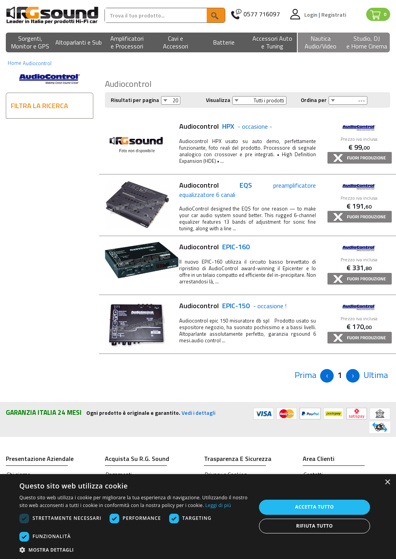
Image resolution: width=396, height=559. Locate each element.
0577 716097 (261, 14)
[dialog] (198, 516)
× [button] (387, 482)
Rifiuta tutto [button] (314, 526)
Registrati (333, 14)
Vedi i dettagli (198, 413)
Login (311, 14)
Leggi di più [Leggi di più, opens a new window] (218, 505)
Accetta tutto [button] (314, 507)
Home (14, 63)
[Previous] (305, 375)
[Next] (353, 376)
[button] (30, 42)
